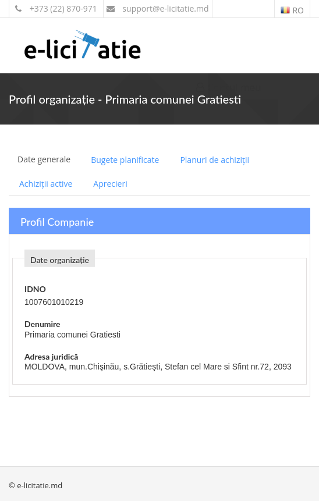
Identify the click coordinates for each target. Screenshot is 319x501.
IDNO (35, 289)
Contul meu (228, 87)
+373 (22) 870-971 (56, 8)
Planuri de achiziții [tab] (214, 159)
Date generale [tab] (43, 159)
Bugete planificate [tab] (125, 159)
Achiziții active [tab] (45, 183)
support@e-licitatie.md (158, 8)
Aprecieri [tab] (110, 183)
